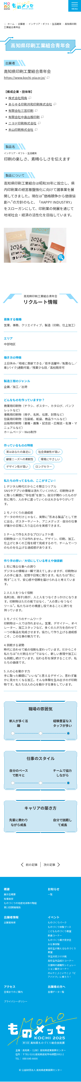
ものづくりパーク (57, 922)
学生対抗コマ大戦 (57, 956)
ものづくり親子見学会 (59, 940)
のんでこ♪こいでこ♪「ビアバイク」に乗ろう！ (62, 975)
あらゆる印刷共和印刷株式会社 (30, 104)
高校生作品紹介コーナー (61, 961)
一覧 (50, 894)
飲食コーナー (55, 935)
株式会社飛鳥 (17, 98)
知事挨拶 (8, 899)
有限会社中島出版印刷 (24, 117)
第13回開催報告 (12, 907)
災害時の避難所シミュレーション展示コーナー (62, 967)
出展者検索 (10, 922)
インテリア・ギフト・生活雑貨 (20, 153)
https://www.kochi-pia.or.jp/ (24, 77)
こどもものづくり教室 (59, 931)
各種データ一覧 (56, 992)
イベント (54, 917)
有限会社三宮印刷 (20, 110)
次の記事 (49, 865)
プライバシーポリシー (15, 1001)
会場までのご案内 (13, 992)
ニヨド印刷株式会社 (22, 123)
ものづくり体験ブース (59, 927)
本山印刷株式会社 (20, 129)
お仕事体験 (54, 944)
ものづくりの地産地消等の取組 (20, 903)
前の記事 (31, 865)
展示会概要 (10, 894)
